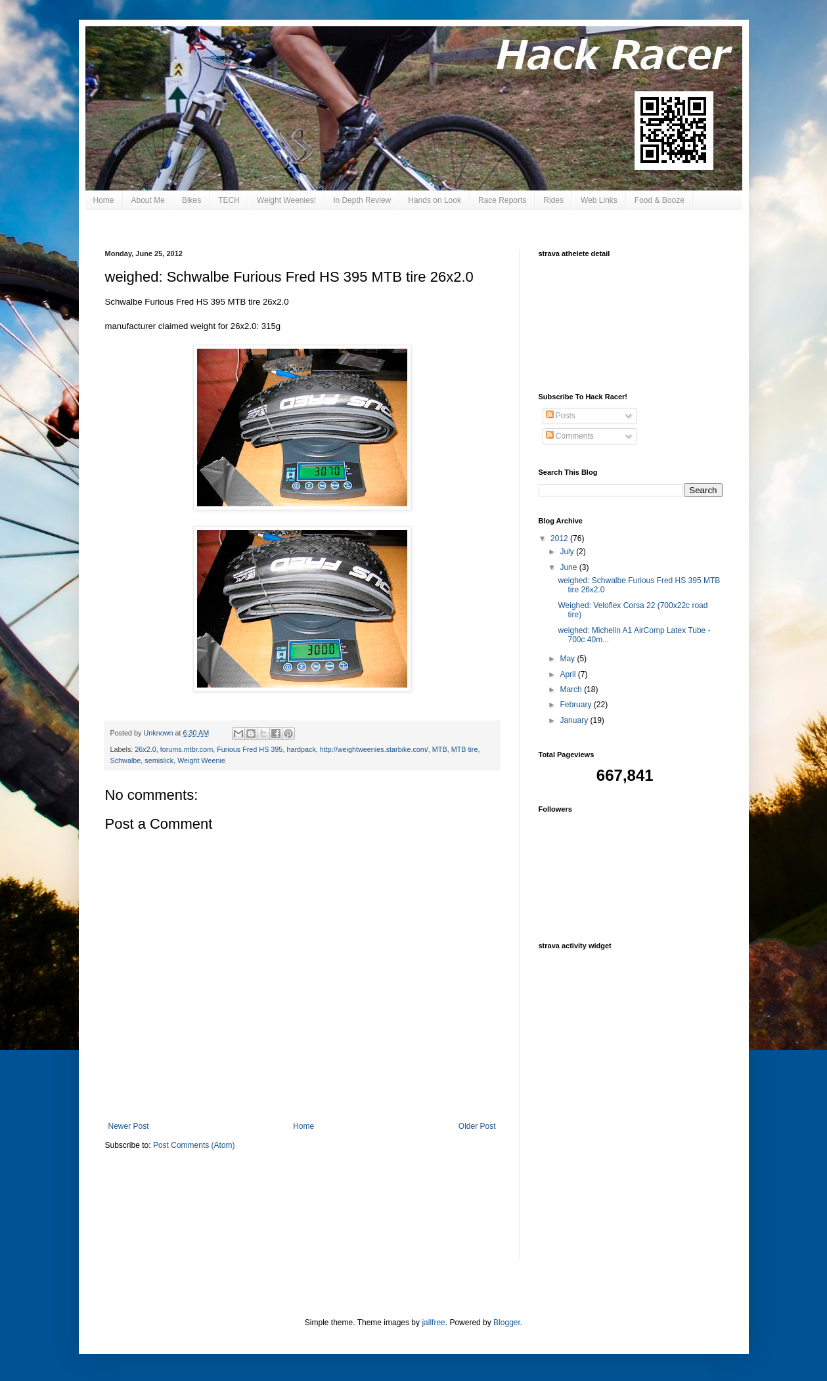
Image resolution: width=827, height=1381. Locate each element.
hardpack (300, 749)
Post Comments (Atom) (194, 1145)
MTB (439, 749)
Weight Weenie (201, 760)
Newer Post (128, 1126)
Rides (553, 200)
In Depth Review (362, 200)
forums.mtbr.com (186, 749)
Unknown (159, 733)
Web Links (599, 200)
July (568, 551)
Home (103, 200)
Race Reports (502, 200)
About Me (148, 200)
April (568, 674)
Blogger (506, 1322)
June (569, 567)
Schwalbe (125, 760)
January (575, 720)
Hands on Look (434, 200)
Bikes (191, 200)
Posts (560, 415)
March (572, 689)
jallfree (433, 1322)
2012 (560, 538)
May (568, 658)
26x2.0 (145, 749)
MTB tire (464, 749)
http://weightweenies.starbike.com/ (374, 749)
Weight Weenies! (286, 200)
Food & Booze (659, 200)
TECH (229, 200)
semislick (159, 760)
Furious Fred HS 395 (249, 749)
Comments (570, 436)
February (576, 704)
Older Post (477, 1126)
